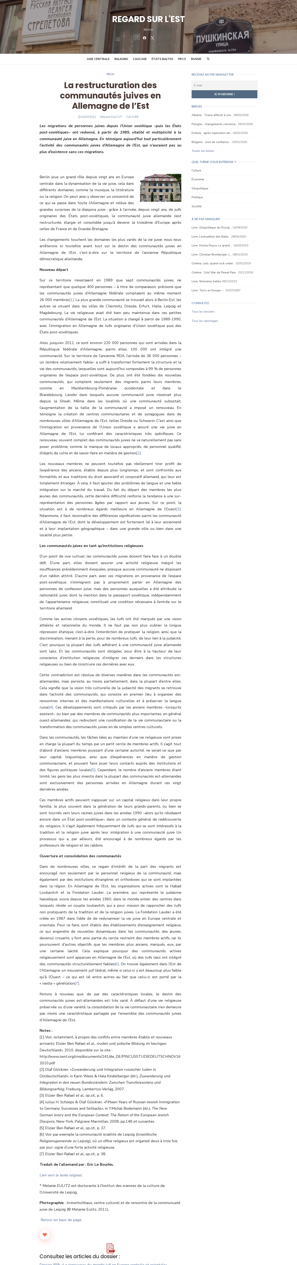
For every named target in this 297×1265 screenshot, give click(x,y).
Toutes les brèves (206, 151)
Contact (174, 1256)
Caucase (140, 59)
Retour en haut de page (50, 1129)
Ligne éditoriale (156, 1256)
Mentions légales (230, 1256)
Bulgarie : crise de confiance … (215, 142)
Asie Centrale (98, 59)
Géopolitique (203, 188)
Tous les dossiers (206, 312)
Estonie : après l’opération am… (215, 133)
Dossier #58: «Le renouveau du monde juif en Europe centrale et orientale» (93, 1173)
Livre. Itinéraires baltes (210, 281)
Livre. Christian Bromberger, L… (215, 255)
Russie (196, 59)
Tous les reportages (208, 321)
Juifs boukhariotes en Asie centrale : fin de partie (146, 1224)
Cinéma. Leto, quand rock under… (217, 263)
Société (200, 206)
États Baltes (162, 59)
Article (49, 1211)
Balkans (121, 59)
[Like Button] (34, 1144)
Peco (107, 74)
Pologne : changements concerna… (218, 124)
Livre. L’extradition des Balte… (214, 237)
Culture (74, 1211)
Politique (201, 197)
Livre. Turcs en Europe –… (212, 290)
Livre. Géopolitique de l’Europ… (215, 228)
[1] (154, 273)
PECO (182, 59)
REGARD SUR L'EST (148, 19)
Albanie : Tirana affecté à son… (216, 115)
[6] (175, 879)
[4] (134, 642)
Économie (201, 179)
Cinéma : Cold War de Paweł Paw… (218, 272)
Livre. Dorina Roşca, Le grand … (215, 245)
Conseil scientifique (131, 1256)
